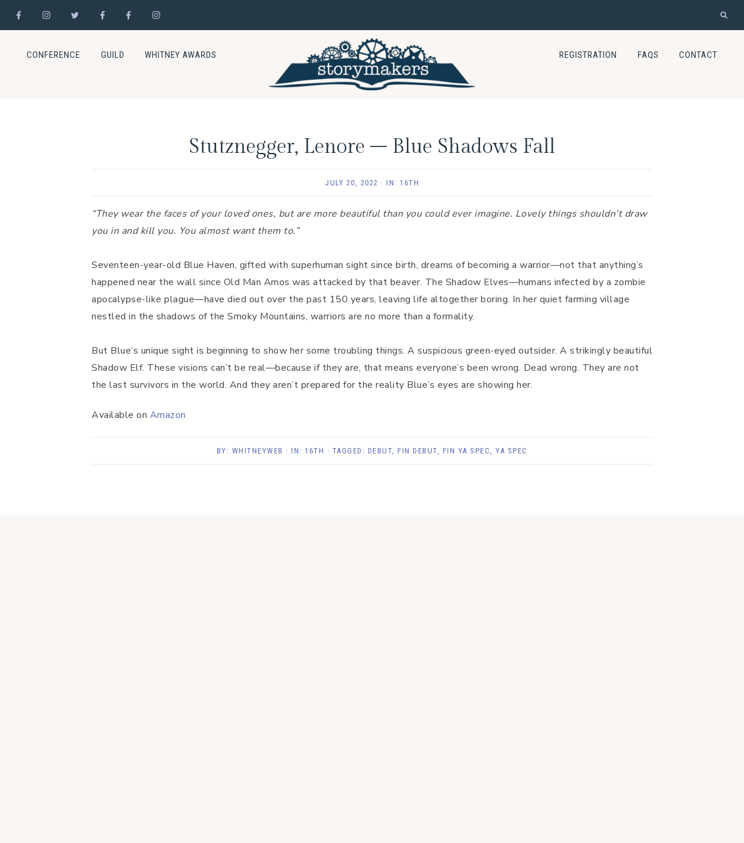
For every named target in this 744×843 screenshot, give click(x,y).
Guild (113, 55)
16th (409, 182)
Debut (380, 450)
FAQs (648, 55)
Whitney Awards (181, 55)
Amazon (168, 415)
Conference (53, 55)
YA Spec (511, 450)
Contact (698, 55)
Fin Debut (417, 450)
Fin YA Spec (467, 450)
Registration (588, 55)
